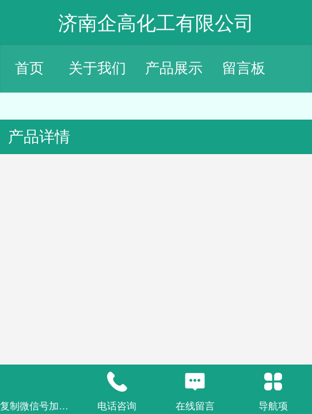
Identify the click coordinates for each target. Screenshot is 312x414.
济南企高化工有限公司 (156, 23)
